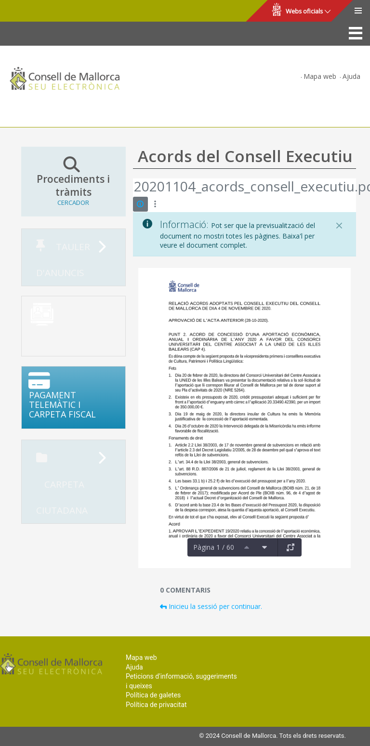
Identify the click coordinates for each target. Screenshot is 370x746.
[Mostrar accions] (155, 204)
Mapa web (320, 76)
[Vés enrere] (133, 187)
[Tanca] (339, 225)
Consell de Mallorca (40, 11)
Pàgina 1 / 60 (213, 547)
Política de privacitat (156, 704)
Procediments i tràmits (73, 181)
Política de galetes (153, 695)
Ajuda (351, 76)
